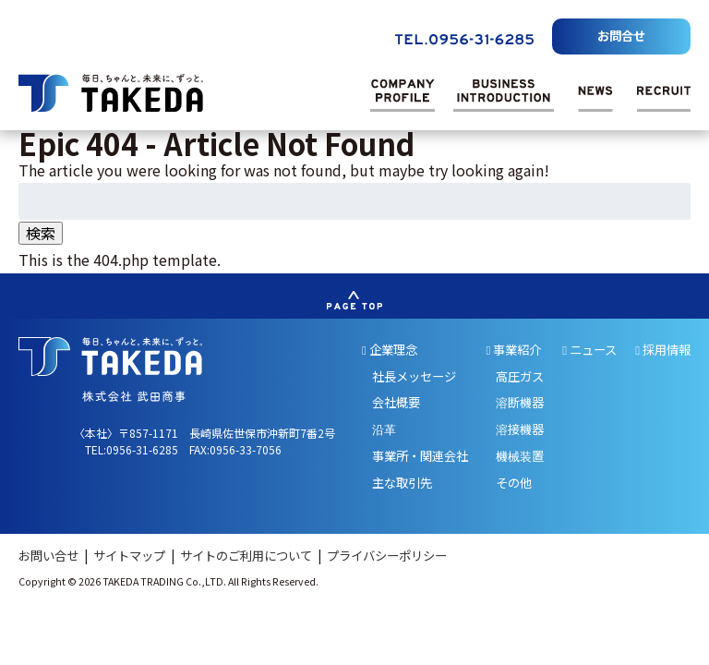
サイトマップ (130, 555)
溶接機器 (520, 429)
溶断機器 (520, 402)
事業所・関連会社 (420, 456)
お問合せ (621, 35)
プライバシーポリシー (387, 555)
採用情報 (663, 349)
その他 (514, 482)
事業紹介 (514, 349)
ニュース (589, 349)
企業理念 (389, 349)
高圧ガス (520, 376)
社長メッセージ (414, 376)
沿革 (384, 429)
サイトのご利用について (247, 555)
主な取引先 (402, 482)
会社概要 (396, 402)
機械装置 (520, 456)
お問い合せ (49, 555)
